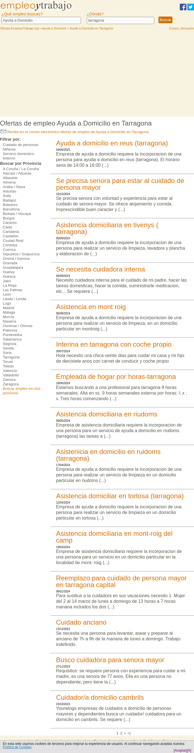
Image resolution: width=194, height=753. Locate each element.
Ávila (7, 196)
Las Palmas (12, 290)
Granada (10, 263)
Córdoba (10, 245)
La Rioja (10, 285)
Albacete (10, 178)
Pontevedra (12, 335)
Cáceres (10, 223)
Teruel (8, 362)
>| (129, 733)
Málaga (9, 312)
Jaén (7, 281)
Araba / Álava (14, 187)
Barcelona (11, 209)
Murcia (8, 317)
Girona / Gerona (16, 258)
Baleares (10, 205)
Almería (9, 182)
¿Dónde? (95, 14)
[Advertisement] (97, 74)
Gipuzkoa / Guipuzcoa (21, 254)
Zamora (9, 379)
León (7, 294)
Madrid (8, 308)
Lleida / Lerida (14, 299)
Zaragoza (10, 384)
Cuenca (9, 249)
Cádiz (7, 227)
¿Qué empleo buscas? (22, 14)
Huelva (9, 272)
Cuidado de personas (20, 145)
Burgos (9, 218)
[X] (189, 750)
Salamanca (12, 339)
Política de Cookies (17, 747)
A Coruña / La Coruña (21, 169)
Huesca (9, 276)
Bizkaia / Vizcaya (17, 214)
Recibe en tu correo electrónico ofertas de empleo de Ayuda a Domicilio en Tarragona (75, 132)
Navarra (9, 321)
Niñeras (9, 149)
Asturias (9, 191)
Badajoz (9, 200)
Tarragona (11, 357)
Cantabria (11, 232)
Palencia (10, 330)
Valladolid (11, 375)
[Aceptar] (180, 750)
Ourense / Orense (17, 326)
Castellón (10, 236)
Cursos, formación (181, 28)
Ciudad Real (13, 240)
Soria (7, 353)
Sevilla (8, 348)
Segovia (9, 344)
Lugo (7, 303)
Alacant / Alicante (17, 173)
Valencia (10, 371)
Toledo (8, 366)
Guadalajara (13, 267)
